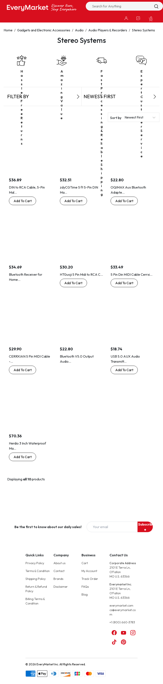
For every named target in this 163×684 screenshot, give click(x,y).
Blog (85, 594)
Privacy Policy (34, 563)
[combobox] (124, 6)
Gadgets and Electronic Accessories (43, 30)
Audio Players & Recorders (107, 30)
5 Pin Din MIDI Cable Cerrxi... (131, 274)
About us (59, 563)
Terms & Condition (37, 571)
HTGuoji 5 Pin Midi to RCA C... (81, 274)
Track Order (90, 579)
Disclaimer (60, 587)
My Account (89, 571)
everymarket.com (121, 605)
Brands (58, 579)
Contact (59, 571)
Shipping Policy (35, 579)
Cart (85, 563)
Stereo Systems (143, 30)
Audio (79, 30)
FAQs (85, 587)
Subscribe (145, 527)
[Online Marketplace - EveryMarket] (42, 8)
